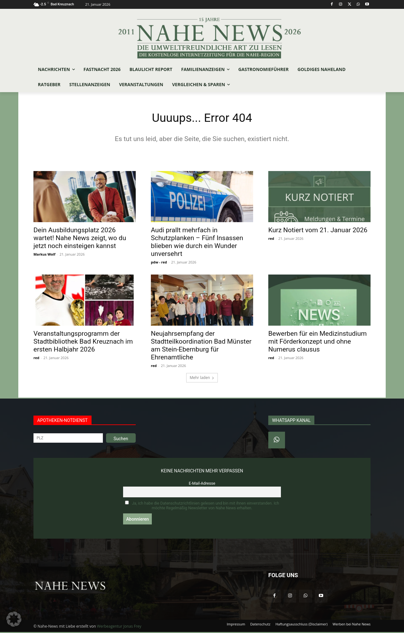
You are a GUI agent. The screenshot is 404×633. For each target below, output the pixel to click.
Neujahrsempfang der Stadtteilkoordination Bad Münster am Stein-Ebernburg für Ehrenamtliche (201, 346)
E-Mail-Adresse (202, 484)
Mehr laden (202, 378)
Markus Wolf (44, 255)
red (271, 239)
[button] (14, 619)
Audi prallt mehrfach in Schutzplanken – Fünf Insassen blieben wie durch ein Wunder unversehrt (197, 242)
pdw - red (159, 263)
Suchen (121, 439)
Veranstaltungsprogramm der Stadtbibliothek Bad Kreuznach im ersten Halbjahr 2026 (83, 342)
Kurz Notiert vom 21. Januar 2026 (317, 231)
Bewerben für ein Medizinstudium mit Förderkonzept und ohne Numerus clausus (317, 342)
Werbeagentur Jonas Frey (119, 627)
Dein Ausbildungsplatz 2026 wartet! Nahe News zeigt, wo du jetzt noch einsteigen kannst (79, 239)
